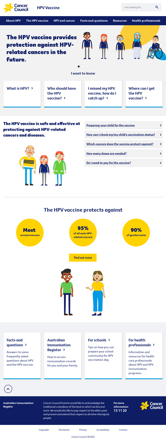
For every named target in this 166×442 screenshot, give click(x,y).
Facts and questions (94, 20)
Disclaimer (64, 429)
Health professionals (146, 20)
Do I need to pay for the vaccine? (108, 163)
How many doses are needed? (106, 153)
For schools (97, 339)
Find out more (83, 258)
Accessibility (102, 429)
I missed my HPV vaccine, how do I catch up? (102, 93)
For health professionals (140, 342)
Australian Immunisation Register (59, 344)
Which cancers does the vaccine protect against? (119, 144)
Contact (123, 429)
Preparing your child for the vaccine (110, 125)
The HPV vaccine (37, 20)
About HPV (13, 20)
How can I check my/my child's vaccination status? (120, 134)
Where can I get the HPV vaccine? (142, 93)
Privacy (83, 429)
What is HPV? (18, 88)
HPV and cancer (64, 20)
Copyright (44, 429)
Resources (120, 20)
